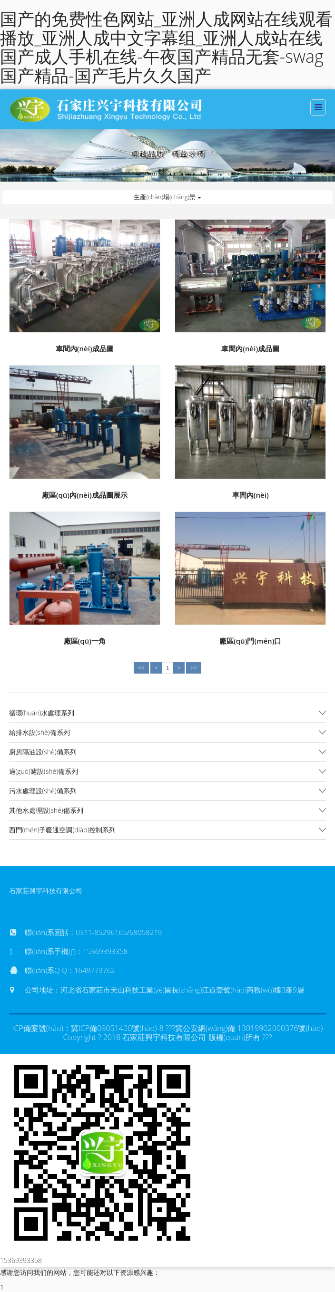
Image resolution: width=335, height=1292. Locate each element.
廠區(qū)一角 (85, 641)
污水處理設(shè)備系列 (43, 790)
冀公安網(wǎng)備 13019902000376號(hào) (249, 1028)
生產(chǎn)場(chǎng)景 (167, 197)
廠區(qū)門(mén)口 (250, 641)
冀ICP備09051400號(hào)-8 (117, 1028)
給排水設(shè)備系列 (39, 732)
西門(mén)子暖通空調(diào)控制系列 (62, 829)
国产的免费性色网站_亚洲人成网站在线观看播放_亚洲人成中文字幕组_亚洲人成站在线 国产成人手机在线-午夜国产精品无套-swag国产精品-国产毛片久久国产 (166, 47)
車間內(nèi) (250, 495)
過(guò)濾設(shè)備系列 (43, 771)
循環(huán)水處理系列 (42, 712)
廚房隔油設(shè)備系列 (43, 751)
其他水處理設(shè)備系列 (46, 810)
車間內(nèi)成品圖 (85, 348)
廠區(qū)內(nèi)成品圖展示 (85, 495)
